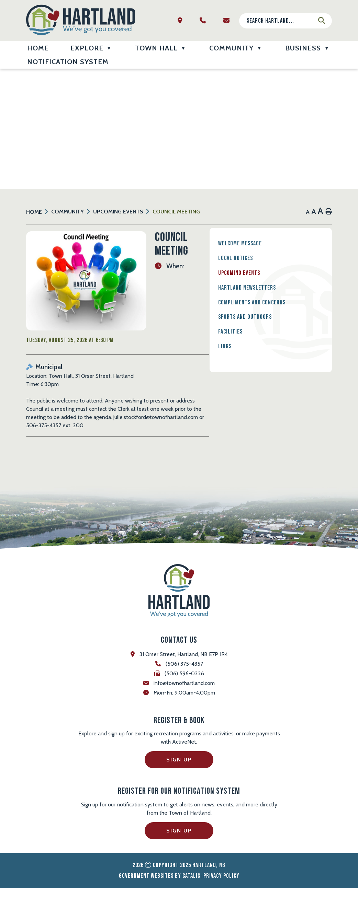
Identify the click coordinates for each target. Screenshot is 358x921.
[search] (280, 21)
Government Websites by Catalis (159, 908)
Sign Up (179, 793)
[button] (321, 20)
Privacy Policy (221, 908)
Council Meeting (176, 211)
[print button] (329, 211)
